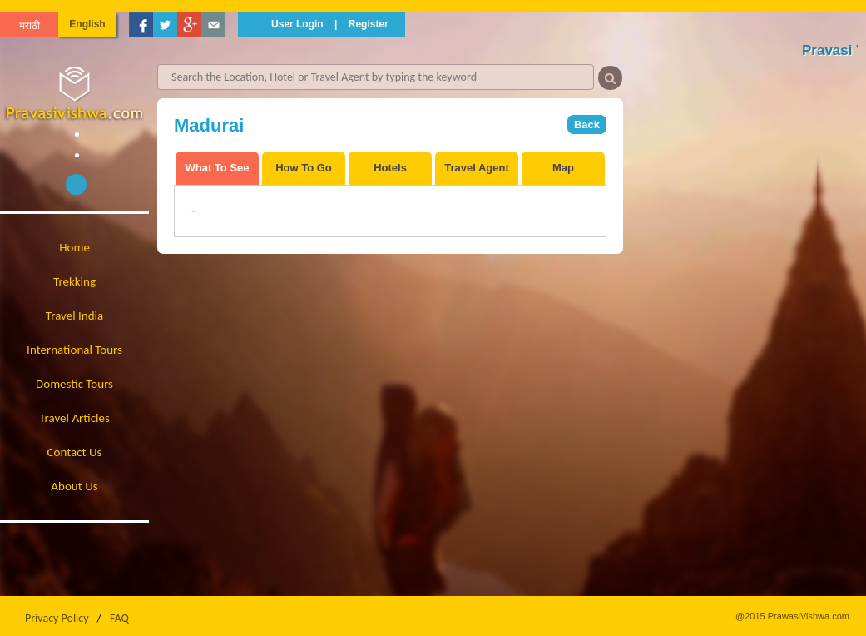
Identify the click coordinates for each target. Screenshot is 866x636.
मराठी (29, 26)
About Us (74, 486)
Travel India (74, 315)
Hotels (390, 167)
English (87, 24)
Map (563, 167)
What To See (217, 167)
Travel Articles (74, 417)
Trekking (74, 281)
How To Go (303, 167)
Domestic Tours (74, 383)
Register (368, 24)
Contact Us (74, 452)
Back (587, 124)
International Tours (74, 349)
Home (74, 247)
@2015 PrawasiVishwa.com (792, 616)
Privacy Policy (57, 618)
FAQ (119, 618)
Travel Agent (476, 167)
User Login (297, 24)
